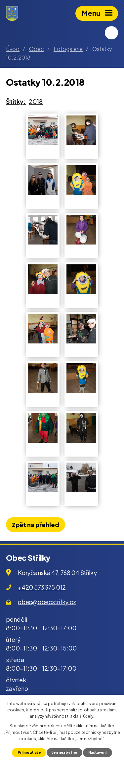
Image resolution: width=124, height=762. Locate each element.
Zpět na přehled (35, 524)
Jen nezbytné (64, 752)
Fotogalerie (68, 48)
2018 (36, 101)
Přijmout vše (29, 752)
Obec (36, 48)
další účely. (83, 716)
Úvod (13, 48)
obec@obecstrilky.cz (47, 601)
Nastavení (97, 752)
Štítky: (16, 101)
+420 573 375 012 (42, 587)
